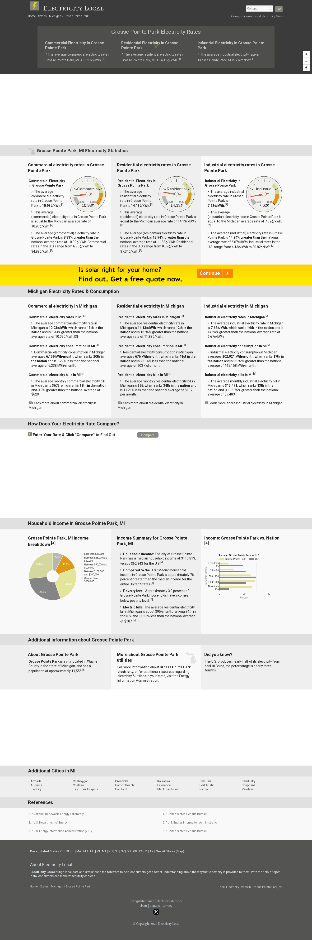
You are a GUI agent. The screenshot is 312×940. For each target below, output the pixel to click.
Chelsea (78, 785)
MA (78, 851)
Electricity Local (73, 8)
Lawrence (164, 785)
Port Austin (207, 785)
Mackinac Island (168, 789)
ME (92, 851)
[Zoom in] (306, 54)
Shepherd (248, 785)
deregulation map (142, 901)
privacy (167, 905)
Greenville (121, 781)
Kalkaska (163, 781)
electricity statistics (169, 901)
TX (151, 851)
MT (104, 851)
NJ (117, 851)
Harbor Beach (124, 785)
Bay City (36, 789)
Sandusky (248, 781)
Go (278, 9)
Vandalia (248, 789)
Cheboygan (80, 781)
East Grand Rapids (85, 789)
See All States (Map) (170, 851)
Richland (205, 789)
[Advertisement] (156, 109)
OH (129, 851)
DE (68, 851)
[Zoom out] (306, 61)
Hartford (121, 789)
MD (85, 851)
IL (73, 851)
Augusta (36, 785)
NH (110, 851)
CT (62, 851)
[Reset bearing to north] (306, 67)
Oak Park (206, 781)
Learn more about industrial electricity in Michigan (246, 403)
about (143, 905)
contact (155, 905)
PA (141, 851)
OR (135, 851)
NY (123, 851)
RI (146, 851)
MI (98, 851)
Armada (36, 781)
